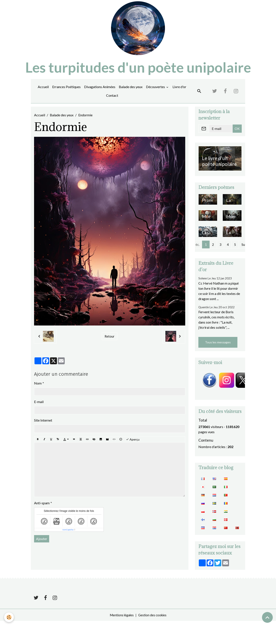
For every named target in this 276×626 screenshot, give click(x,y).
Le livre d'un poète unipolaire (219, 165)
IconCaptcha (68, 534)
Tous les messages (218, 347)
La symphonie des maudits (231, 207)
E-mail (39, 406)
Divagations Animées (99, 91)
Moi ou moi (206, 223)
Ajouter (41, 543)
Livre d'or (179, 91)
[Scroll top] (267, 617)
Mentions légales (120, 620)
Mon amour (231, 223)
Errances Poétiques (66, 91)
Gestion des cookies (153, 620)
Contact (112, 100)
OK (237, 133)
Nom (38, 387)
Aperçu (133, 444)
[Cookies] (9, 617)
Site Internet (43, 424)
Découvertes (156, 91)
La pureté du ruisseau (232, 239)
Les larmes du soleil (207, 239)
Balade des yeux (131, 91)
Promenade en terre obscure (208, 207)
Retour (109, 341)
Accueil (43, 91)
